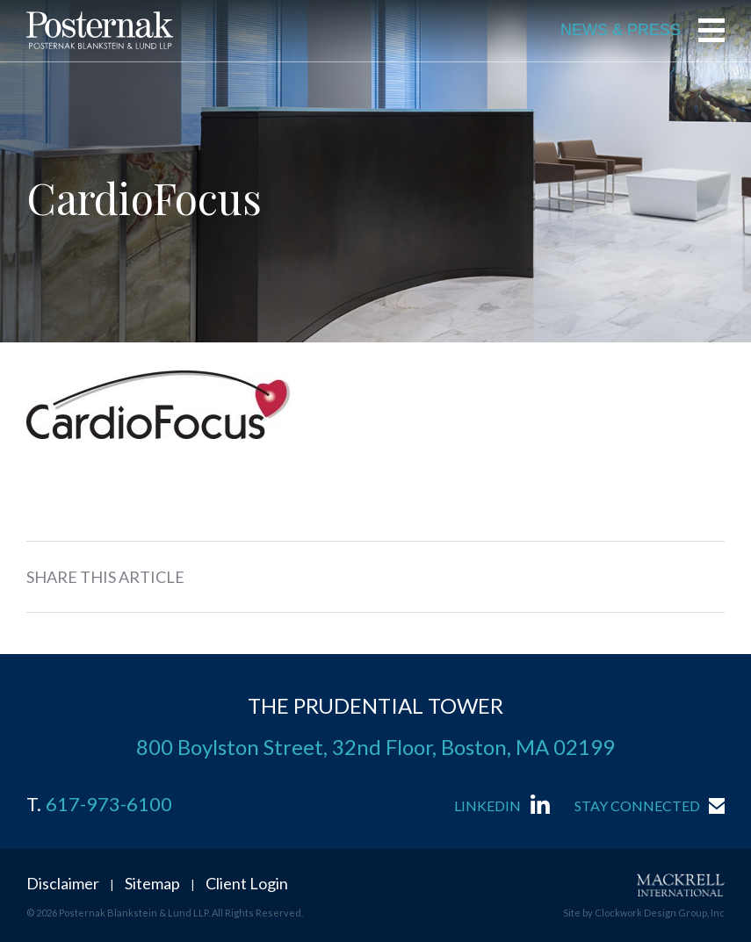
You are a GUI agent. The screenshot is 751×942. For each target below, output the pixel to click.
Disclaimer (62, 883)
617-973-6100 (109, 804)
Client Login (247, 883)
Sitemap (152, 883)
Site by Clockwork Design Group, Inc (644, 912)
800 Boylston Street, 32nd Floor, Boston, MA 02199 (375, 746)
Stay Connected (637, 805)
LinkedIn (487, 805)
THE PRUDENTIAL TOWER (375, 705)
